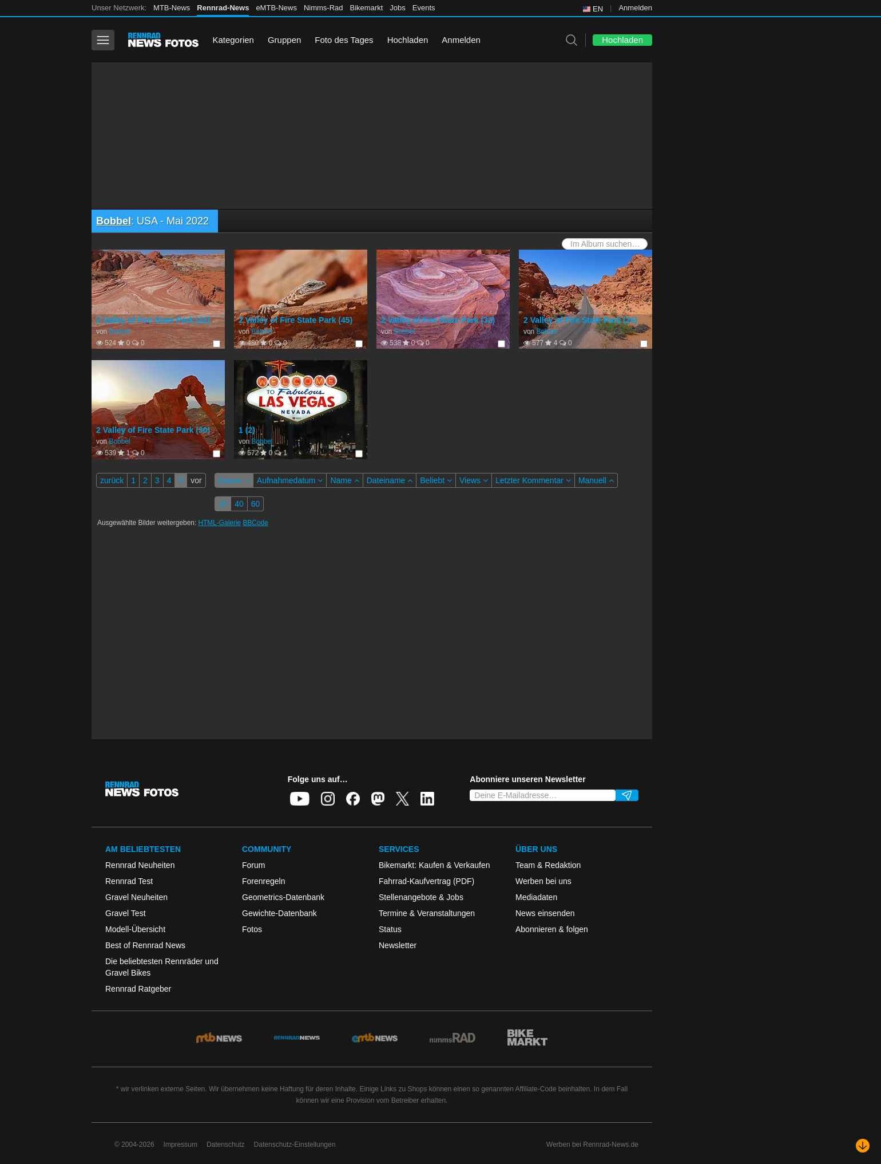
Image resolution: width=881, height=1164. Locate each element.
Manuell (596, 480)
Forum (253, 865)
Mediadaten (536, 897)
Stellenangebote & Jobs (421, 897)
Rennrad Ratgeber (138, 988)
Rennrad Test (129, 881)
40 (239, 503)
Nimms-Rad (323, 7)
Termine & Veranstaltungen (427, 913)
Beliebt (436, 480)
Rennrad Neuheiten (139, 865)
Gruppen (284, 40)
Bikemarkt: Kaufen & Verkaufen (434, 865)
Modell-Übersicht (135, 929)
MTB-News (171, 7)
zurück (112, 480)
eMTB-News (276, 7)
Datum (234, 480)
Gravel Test (125, 913)
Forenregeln (263, 881)
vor (196, 480)
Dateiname (390, 480)
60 (255, 503)
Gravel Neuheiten (136, 897)
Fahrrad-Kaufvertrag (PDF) (426, 881)
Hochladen (407, 40)
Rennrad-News (223, 7)
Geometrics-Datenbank (283, 897)
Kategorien (233, 40)
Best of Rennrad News (145, 945)
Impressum (180, 1145)
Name (344, 480)
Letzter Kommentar (533, 480)
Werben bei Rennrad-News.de (592, 1145)
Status (390, 929)
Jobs (397, 7)
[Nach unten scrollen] (863, 1146)
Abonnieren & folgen (551, 929)
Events (423, 7)
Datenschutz (226, 1145)
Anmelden (635, 7)
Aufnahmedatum (290, 480)
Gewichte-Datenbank (279, 913)
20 (223, 503)
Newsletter (397, 945)
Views (473, 480)
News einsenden (545, 913)
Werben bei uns (543, 881)
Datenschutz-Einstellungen (295, 1145)
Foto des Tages (344, 40)
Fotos (252, 929)
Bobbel (113, 221)
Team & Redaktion (548, 865)
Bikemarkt (366, 7)
